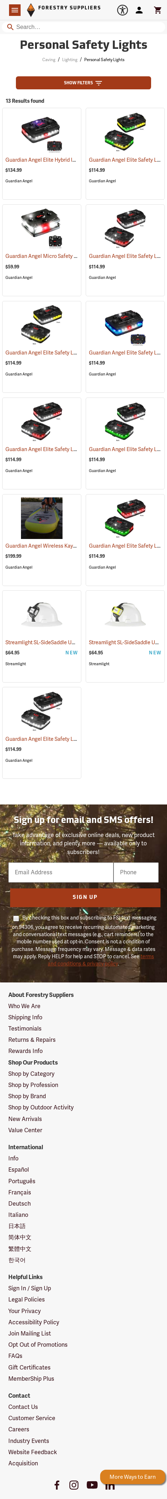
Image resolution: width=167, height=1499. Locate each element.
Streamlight (15, 664)
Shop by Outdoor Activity (41, 1107)
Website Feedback (32, 1452)
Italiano (18, 1215)
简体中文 (19, 1237)
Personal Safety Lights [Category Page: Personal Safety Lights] (83, 46)
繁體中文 (19, 1249)
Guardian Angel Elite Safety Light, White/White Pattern (76, 739)
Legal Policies (26, 1299)
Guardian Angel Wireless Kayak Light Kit (60, 546)
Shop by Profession (33, 1085)
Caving (48, 60)
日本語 (17, 1226)
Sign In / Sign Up (29, 1288)
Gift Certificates (29, 1367)
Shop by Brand (27, 1096)
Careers (18, 1429)
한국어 (17, 1260)
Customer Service (31, 1418)
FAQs (15, 1356)
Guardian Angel (19, 181)
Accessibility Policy (33, 1322)
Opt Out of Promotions (38, 1345)
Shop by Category (31, 1074)
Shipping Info (25, 1017)
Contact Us (23, 1407)
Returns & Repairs (32, 1040)
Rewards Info (25, 1051)
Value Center (25, 1130)
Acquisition (23, 1463)
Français (19, 1192)
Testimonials (25, 1028)
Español (18, 1169)
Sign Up (85, 897)
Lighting (69, 60)
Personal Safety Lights (104, 60)
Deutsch (19, 1203)
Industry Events (28, 1441)
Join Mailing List (29, 1333)
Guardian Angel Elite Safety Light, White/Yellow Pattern (77, 353)
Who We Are (24, 1006)
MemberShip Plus (31, 1379)
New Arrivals (25, 1119)
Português (21, 1181)
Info (13, 1158)
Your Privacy (24, 1311)
